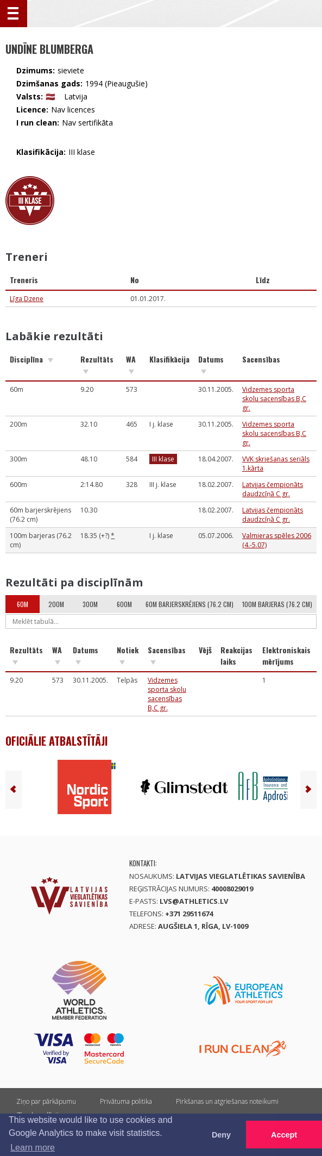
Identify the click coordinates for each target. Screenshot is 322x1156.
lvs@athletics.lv (194, 901)
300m (90, 604)
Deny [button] (221, 1134)
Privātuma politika (126, 1101)
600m (124, 604)
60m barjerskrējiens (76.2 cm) (189, 604)
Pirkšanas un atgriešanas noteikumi (227, 1101)
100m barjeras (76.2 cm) (277, 604)
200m (56, 604)
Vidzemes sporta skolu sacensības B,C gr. (274, 399)
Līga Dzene (26, 298)
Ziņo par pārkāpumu (46, 1101)
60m (22, 604)
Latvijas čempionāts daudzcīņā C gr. (272, 489)
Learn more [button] (32, 1147)
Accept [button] (284, 1134)
